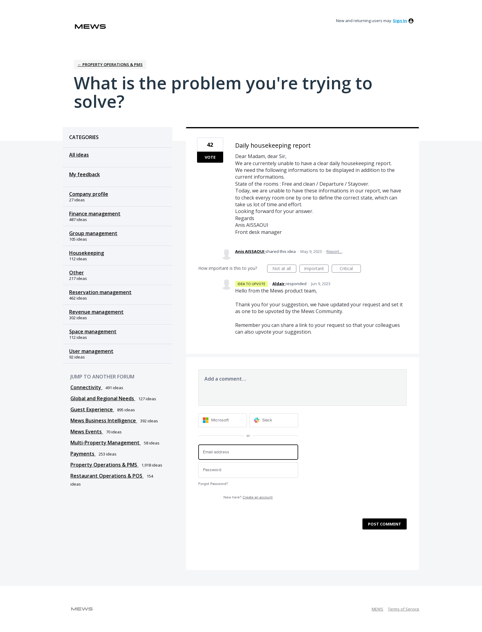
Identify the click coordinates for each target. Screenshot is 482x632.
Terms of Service (403, 609)
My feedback (84, 174)
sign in (400, 20)
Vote (210, 157)
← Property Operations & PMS (110, 64)
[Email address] (248, 452)
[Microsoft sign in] (222, 420)
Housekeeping (86, 253)
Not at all (284, 269)
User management (91, 351)
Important (316, 269)
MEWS (377, 609)
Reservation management (100, 292)
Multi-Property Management (105, 442)
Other (76, 272)
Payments (83, 453)
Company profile (88, 194)
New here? (248, 497)
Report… (334, 251)
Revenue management (96, 311)
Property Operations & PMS (104, 464)
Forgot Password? (213, 484)
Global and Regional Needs (102, 398)
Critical (350, 269)
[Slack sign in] (273, 420)
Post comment (384, 524)
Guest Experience (92, 409)
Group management (93, 233)
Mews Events (86, 431)
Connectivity (86, 387)
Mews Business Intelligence (103, 420)
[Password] (248, 470)
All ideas (79, 154)
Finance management (94, 213)
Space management (93, 331)
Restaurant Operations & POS (107, 475)
